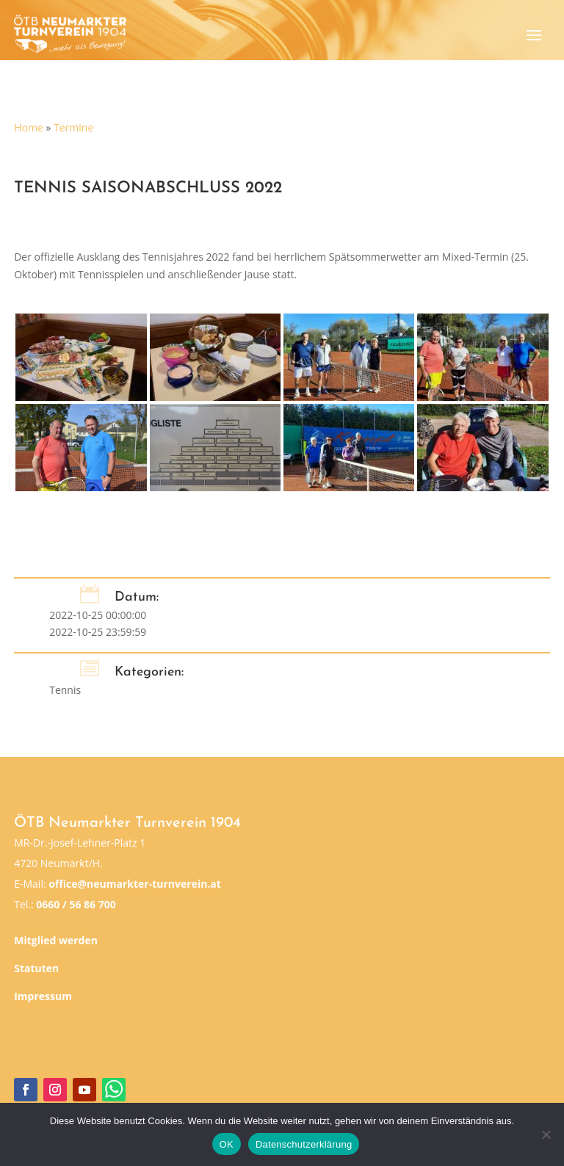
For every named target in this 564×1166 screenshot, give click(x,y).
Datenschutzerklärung (304, 1144)
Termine (73, 127)
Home (28, 127)
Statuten (36, 968)
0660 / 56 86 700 (75, 904)
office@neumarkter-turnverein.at (134, 884)
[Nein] (545, 1134)
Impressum (43, 996)
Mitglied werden (56, 940)
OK (227, 1144)
